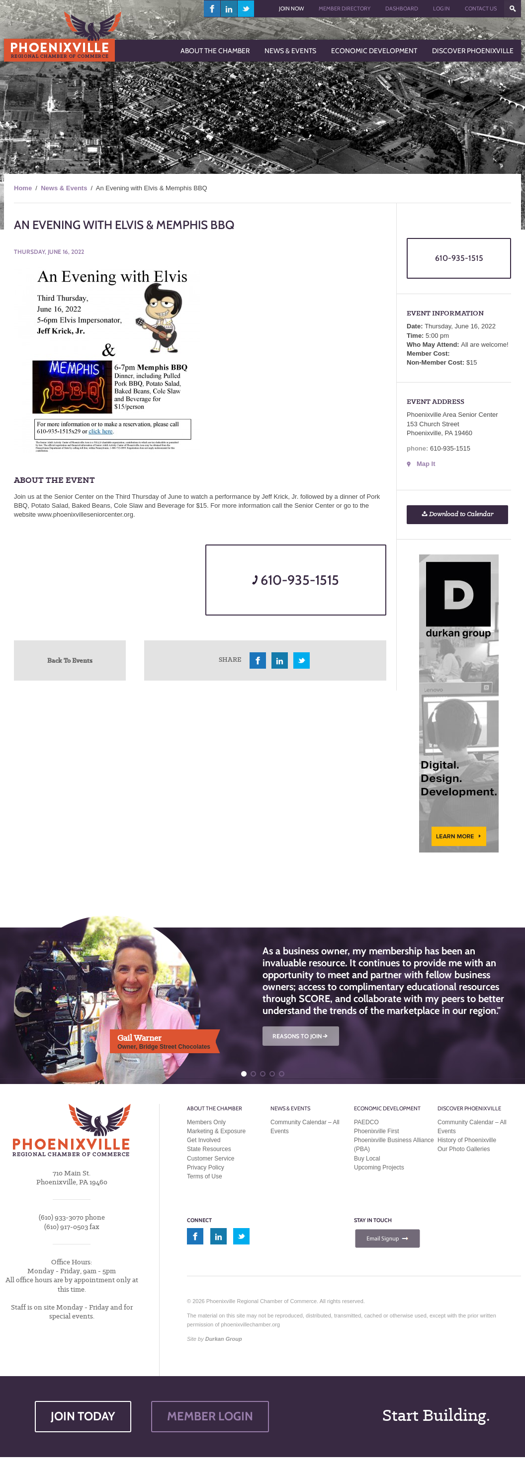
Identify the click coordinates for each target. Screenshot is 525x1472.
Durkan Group (223, 1339)
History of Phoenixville (467, 1140)
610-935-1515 (295, 580)
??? (512, 8)
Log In (441, 8)
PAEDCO (366, 1122)
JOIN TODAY (83, 1416)
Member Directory (344, 8)
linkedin (229, 8)
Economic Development (387, 1108)
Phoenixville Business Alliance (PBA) (394, 1145)
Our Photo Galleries (464, 1149)
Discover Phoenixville (469, 1108)
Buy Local (367, 1158)
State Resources (209, 1149)
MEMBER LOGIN (210, 1416)
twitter (246, 8)
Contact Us (481, 8)
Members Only (206, 1122)
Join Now (291, 8)
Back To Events (69, 660)
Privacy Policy (205, 1167)
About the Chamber (214, 1108)
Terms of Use (204, 1176)
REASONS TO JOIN (300, 1036)
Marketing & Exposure (216, 1131)
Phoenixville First (376, 1131)
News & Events (64, 188)
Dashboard (401, 8)
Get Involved (203, 1140)
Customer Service (210, 1158)
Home (23, 188)
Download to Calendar (457, 514)
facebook (212, 8)
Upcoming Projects (379, 1167)
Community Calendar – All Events (305, 1127)
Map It (426, 463)
